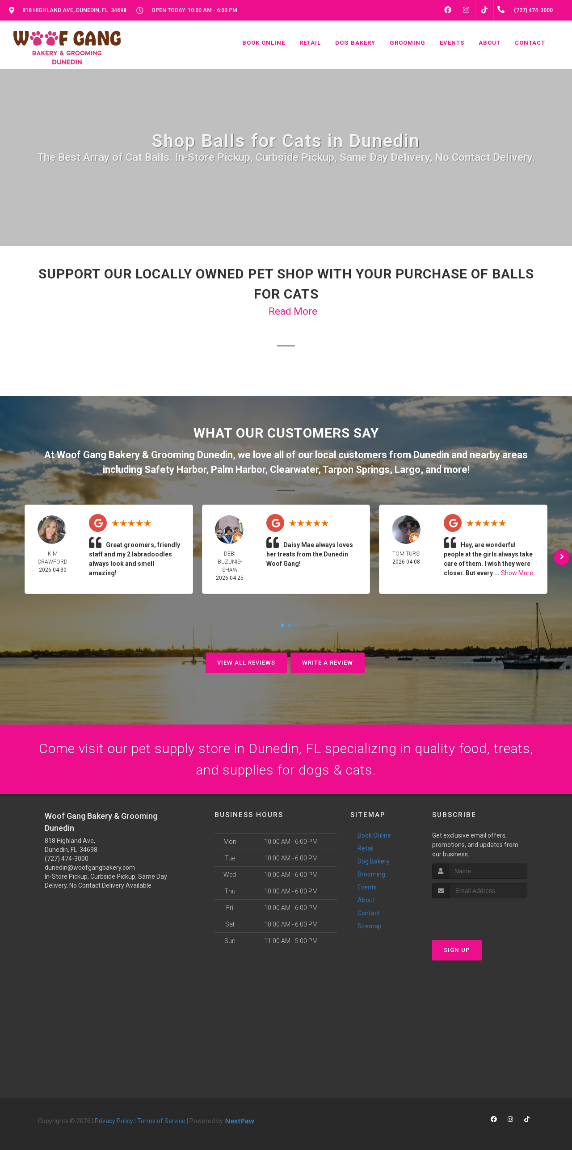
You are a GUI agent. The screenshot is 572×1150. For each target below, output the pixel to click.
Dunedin (431, 454)
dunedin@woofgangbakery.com (90, 867)
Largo (408, 469)
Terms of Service (161, 1121)
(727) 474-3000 (66, 858)
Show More (517, 573)
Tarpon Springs (356, 469)
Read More (293, 311)
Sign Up (457, 950)
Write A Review (327, 662)
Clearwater (294, 469)
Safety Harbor (175, 469)
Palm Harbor (238, 469)
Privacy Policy (114, 1121)
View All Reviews (246, 662)
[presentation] (479, 915)
